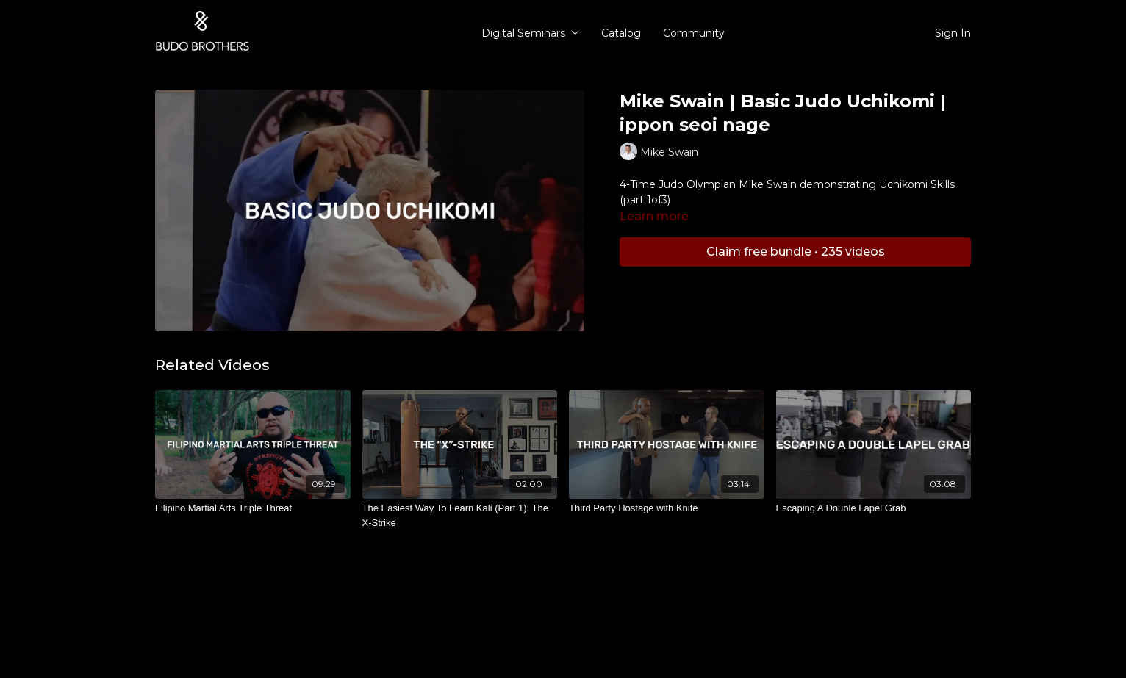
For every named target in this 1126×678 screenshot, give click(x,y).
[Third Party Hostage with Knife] (666, 508)
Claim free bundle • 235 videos (795, 252)
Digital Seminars (530, 33)
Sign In (953, 33)
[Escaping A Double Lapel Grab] (874, 508)
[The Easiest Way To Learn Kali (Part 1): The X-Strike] (460, 515)
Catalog (621, 33)
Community (694, 33)
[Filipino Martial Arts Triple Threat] (253, 508)
